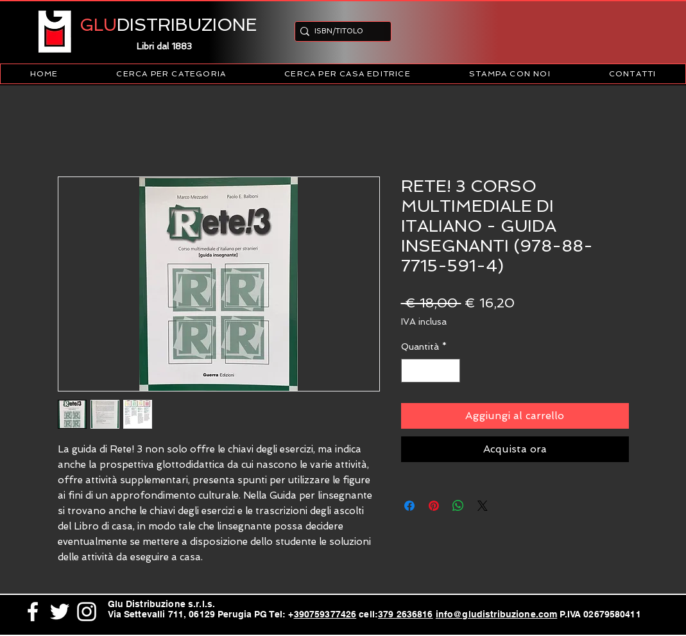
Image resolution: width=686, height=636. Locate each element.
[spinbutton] (430, 370)
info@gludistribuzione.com (497, 614)
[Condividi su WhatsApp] (458, 505)
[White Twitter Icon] (60, 611)
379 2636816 (405, 614)
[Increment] (450, 370)
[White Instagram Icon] (86, 611)
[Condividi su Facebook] (409, 505)
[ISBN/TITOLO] (339, 31)
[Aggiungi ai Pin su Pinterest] (434, 505)
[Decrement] (411, 370)
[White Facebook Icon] (33, 611)
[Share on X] (482, 505)
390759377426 (325, 614)
